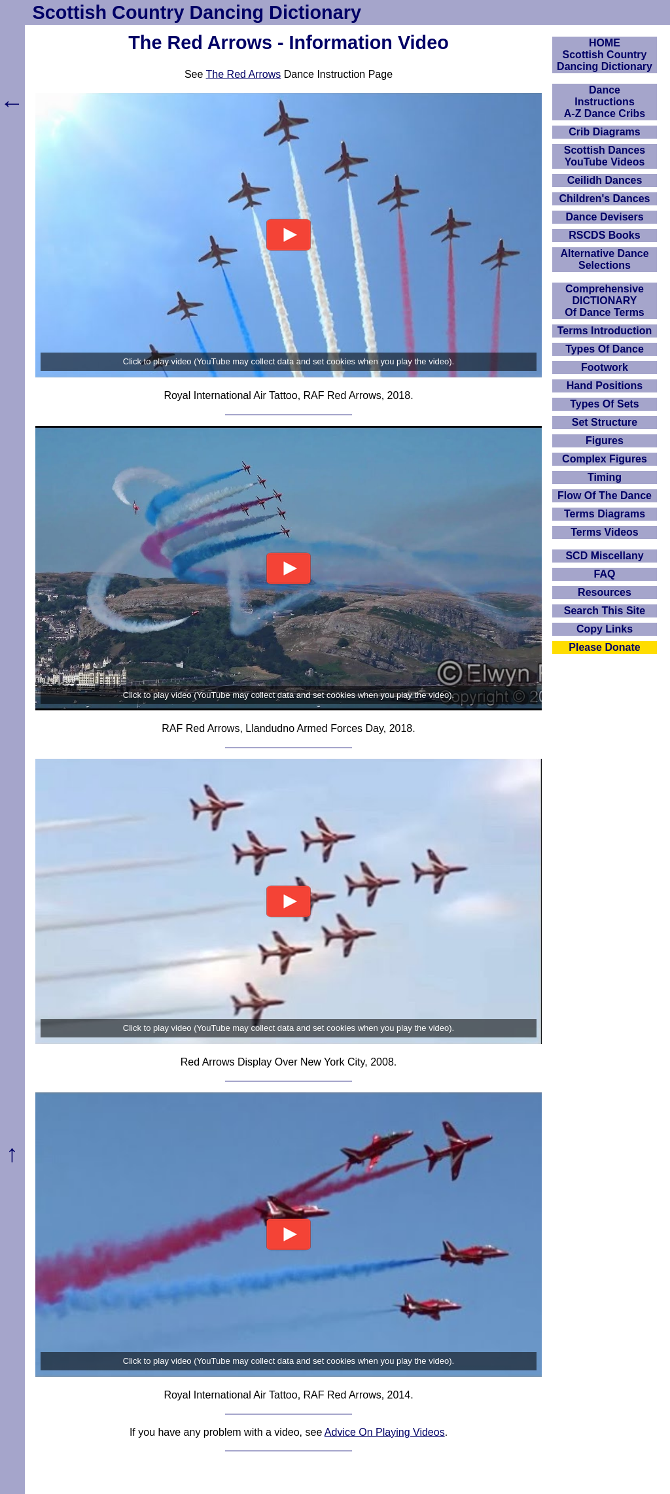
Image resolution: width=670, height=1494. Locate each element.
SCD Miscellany (604, 555)
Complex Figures (604, 458)
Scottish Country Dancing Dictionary (197, 12)
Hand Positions (605, 385)
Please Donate (604, 647)
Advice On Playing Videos (385, 1432)
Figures (605, 440)
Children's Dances (604, 198)
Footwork (604, 367)
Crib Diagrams (604, 131)
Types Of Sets (604, 403)
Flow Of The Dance (604, 495)
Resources (604, 592)
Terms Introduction (604, 330)
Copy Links (604, 628)
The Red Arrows (243, 74)
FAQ (605, 574)
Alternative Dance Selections (604, 259)
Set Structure (604, 422)
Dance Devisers (604, 216)
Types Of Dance (604, 349)
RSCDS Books (604, 235)
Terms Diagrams (604, 513)
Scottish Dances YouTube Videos (604, 156)
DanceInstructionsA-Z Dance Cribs (604, 101)
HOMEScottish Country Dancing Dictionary (604, 54)
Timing (605, 477)
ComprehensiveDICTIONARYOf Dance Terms (604, 300)
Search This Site (605, 610)
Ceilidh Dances (605, 180)
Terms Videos (604, 532)
